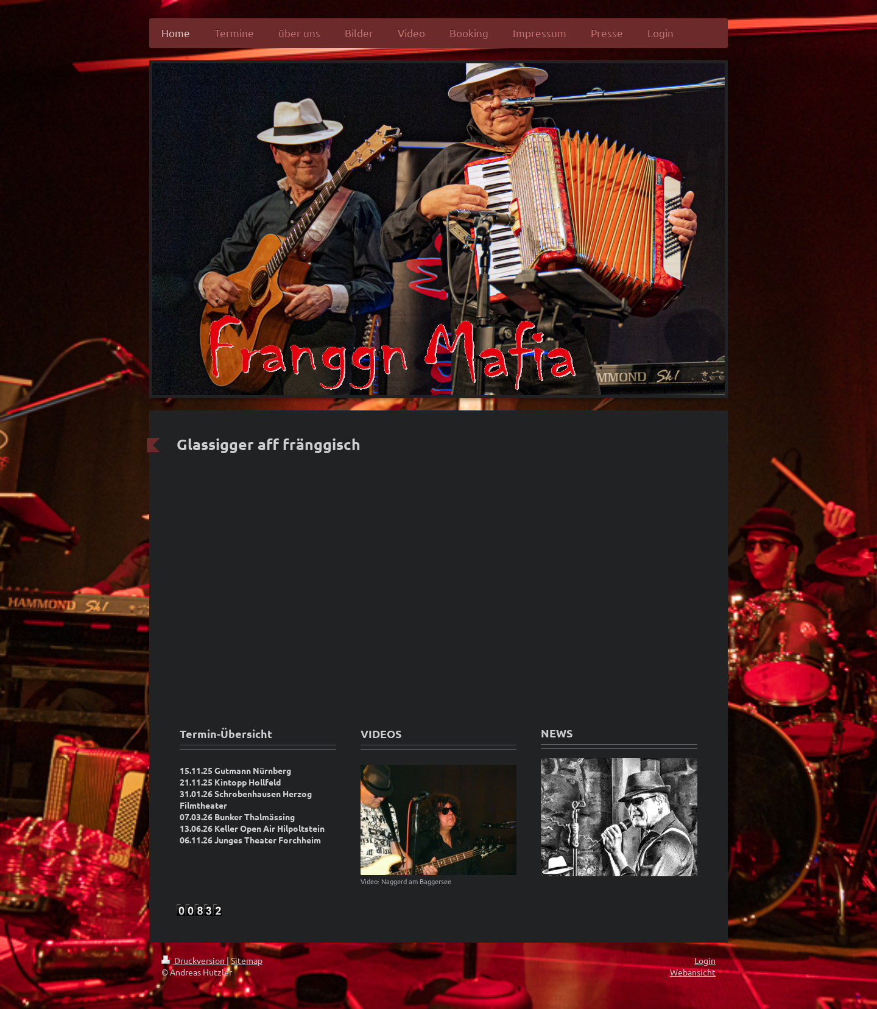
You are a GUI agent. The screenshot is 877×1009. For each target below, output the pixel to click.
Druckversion (194, 960)
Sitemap (246, 960)
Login (705, 960)
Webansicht (693, 971)
